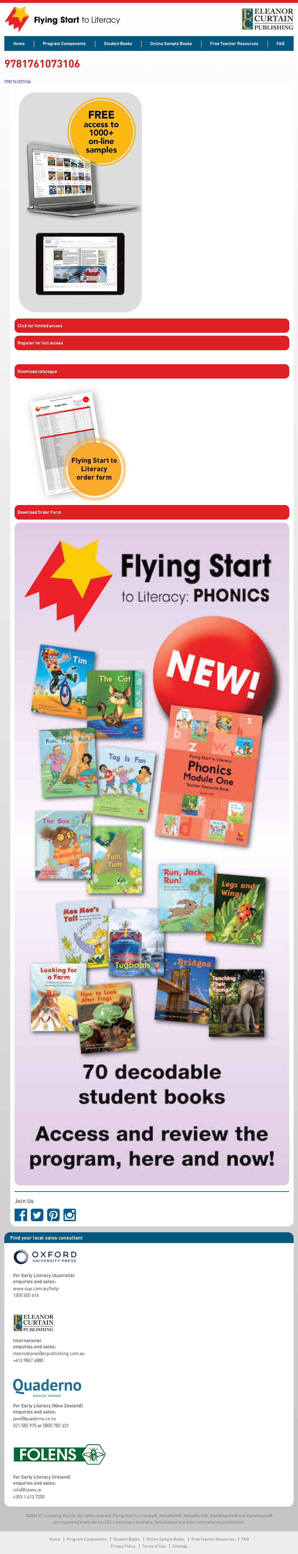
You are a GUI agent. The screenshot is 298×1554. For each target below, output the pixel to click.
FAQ (280, 43)
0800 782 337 (56, 1425)
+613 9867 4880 (28, 1360)
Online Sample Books (171, 43)
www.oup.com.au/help (36, 1288)
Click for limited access (40, 325)
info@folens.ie (27, 1490)
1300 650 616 (26, 1295)
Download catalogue (37, 371)
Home (19, 43)
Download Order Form (39, 512)
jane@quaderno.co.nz (34, 1418)
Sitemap (180, 1546)
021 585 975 (24, 1425)
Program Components (64, 43)
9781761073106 (17, 81)
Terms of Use (154, 1546)
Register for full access (40, 342)
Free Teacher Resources (234, 43)
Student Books (118, 43)
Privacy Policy (123, 1546)
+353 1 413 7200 (29, 1497)
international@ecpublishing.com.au (49, 1353)
